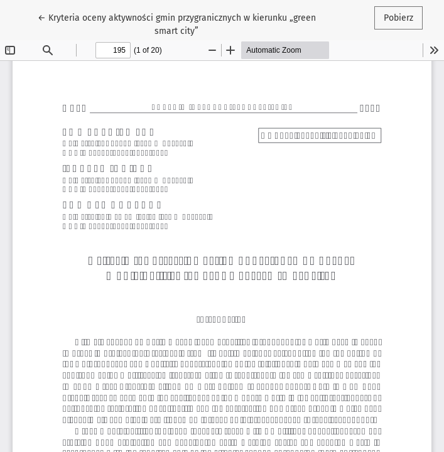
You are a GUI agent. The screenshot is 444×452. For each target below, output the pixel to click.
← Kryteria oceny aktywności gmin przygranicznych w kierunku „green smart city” (177, 23)
